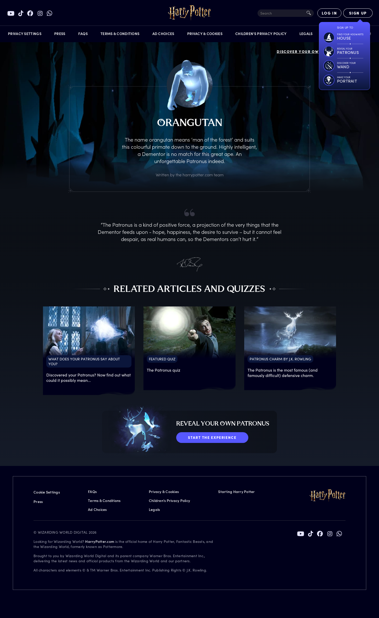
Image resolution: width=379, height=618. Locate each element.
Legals (154, 509)
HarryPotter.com (99, 541)
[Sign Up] (358, 13)
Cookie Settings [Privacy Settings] (47, 492)
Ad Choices (97, 509)
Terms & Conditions (104, 500)
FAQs (92, 491)
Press (38, 501)
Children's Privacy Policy (169, 500)
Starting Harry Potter (236, 491)
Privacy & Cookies (164, 491)
